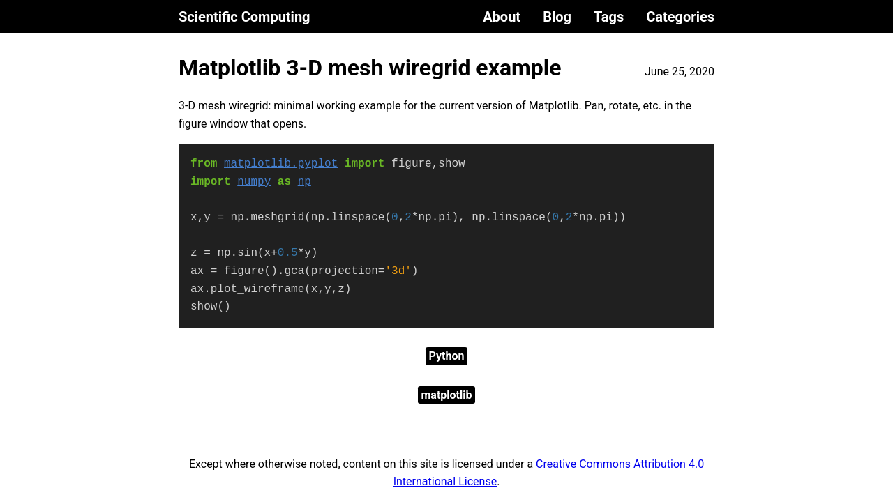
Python (447, 356)
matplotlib (446, 395)
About (501, 16)
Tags (609, 16)
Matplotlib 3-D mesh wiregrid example (370, 67)
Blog (557, 16)
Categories (680, 16)
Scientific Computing (244, 16)
